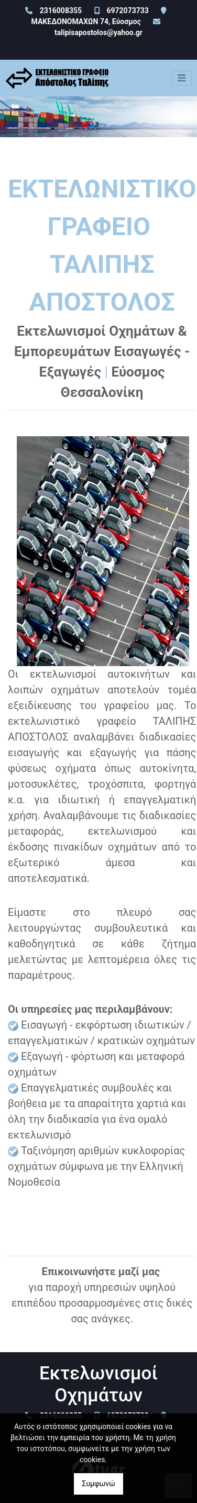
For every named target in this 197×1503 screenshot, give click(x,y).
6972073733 (127, 10)
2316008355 (61, 10)
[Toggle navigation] (182, 78)
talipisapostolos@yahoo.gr (98, 32)
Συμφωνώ (98, 1483)
